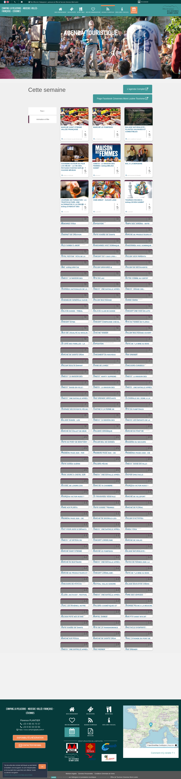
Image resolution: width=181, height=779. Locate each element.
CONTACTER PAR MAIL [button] (30, 745)
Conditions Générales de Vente (105, 774)
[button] (74, 125)
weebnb (54, 777)
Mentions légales (71, 774)
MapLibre (171, 745)
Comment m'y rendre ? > (163, 753)
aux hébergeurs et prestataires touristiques (82, 777)
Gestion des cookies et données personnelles (18, 775)
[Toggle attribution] (175, 745)
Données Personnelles (85, 774)
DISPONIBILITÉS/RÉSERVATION (30, 737)
